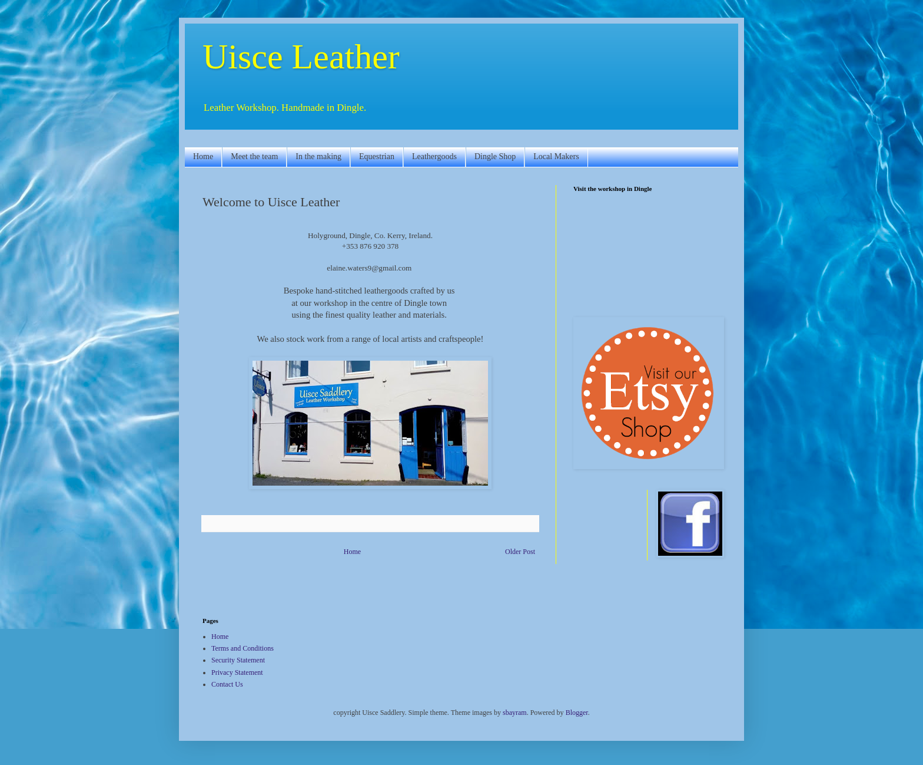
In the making (318, 156)
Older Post (520, 552)
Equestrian (376, 156)
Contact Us (227, 684)
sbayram (515, 712)
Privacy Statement (237, 672)
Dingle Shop (495, 156)
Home (203, 156)
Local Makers (556, 156)
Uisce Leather (301, 56)
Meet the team (254, 156)
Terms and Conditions (242, 648)
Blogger (577, 712)
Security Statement (238, 660)
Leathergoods (434, 156)
